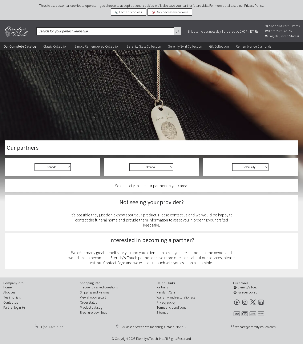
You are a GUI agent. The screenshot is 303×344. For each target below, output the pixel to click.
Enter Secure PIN (278, 31)
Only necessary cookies (170, 12)
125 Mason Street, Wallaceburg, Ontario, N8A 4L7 (153, 327)
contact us (178, 214)
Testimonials (12, 297)
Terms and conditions (171, 307)
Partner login (14, 307)
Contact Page (114, 262)
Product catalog (91, 307)
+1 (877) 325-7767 (51, 327)
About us (9, 292)
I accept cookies (128, 12)
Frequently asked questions (99, 287)
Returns (103, 292)
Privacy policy (166, 302)
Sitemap (162, 312)
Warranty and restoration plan (177, 297)
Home (7, 287)
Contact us (10, 302)
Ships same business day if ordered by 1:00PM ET (222, 31)
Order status (88, 302)
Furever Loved (245, 292)
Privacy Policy (253, 5)
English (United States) (282, 36)
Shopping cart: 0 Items (282, 26)
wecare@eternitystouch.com (255, 327)
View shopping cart (93, 297)
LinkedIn (261, 302)
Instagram (245, 302)
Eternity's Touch (16, 31)
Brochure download (94, 312)
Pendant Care (166, 292)
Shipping (86, 292)
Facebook (237, 302)
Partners (162, 287)
